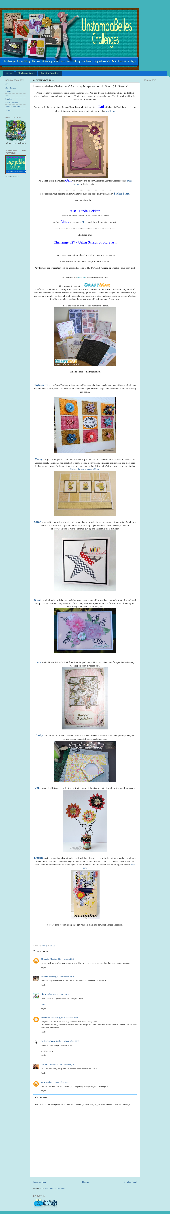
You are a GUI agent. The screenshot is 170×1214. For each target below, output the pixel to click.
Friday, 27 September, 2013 (57, 1082)
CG (6, 84)
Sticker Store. (122, 193)
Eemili (8, 91)
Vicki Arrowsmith (12, 106)
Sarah (37, 521)
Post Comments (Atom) (54, 1188)
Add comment (40, 1097)
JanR (38, 787)
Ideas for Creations (50, 73)
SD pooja (45, 959)
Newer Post (40, 1182)
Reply (43, 967)
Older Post (130, 1182)
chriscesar (45, 1017)
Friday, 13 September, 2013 (67, 1041)
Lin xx (43, 1004)
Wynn (7, 110)
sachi (43, 1082)
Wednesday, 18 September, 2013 (63, 1064)
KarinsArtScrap (48, 1041)
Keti (7, 95)
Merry (85, 222)
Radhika (45, 1064)
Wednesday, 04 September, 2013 (64, 1017)
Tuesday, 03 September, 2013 (57, 994)
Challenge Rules (26, 73)
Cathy (39, 735)
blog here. (110, 111)
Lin (42, 994)
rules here (82, 277)
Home (9, 73)
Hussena (44, 976)
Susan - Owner (11, 103)
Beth (38, 662)
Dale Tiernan (10, 88)
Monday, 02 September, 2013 (62, 959)
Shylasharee (41, 385)
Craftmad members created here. (85, 469)
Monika (8, 99)
